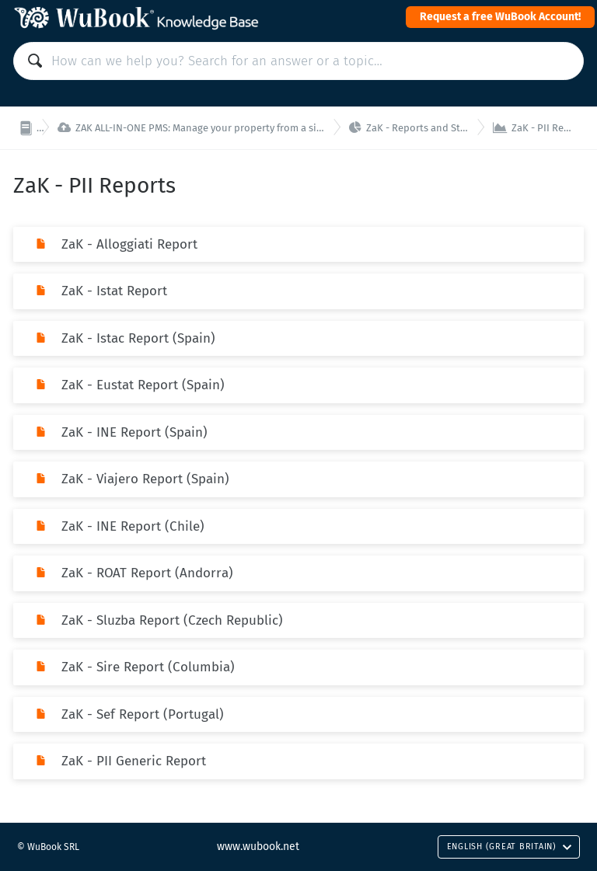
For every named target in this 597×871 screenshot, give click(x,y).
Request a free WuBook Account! (500, 16)
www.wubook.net (258, 846)
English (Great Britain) (509, 846)
